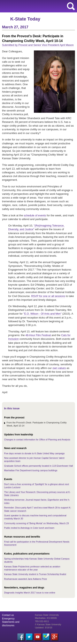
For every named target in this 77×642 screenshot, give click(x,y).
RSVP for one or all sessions (48, 296)
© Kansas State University (48, 624)
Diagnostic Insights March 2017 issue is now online (29, 592)
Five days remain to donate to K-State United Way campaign (34, 453)
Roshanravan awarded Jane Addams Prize (25, 579)
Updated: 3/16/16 (43, 627)
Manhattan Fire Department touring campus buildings (30, 470)
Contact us (8, 615)
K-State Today (25, 19)
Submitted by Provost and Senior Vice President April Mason (38, 45)
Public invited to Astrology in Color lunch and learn (29, 528)
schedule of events (35, 215)
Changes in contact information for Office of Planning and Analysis (37, 439)
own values (59, 368)
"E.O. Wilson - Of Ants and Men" (42, 313)
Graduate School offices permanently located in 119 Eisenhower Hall (38, 466)
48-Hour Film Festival (38, 335)
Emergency (8, 618)
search (71, 6)
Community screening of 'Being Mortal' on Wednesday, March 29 (36, 523)
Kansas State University (37, 6)
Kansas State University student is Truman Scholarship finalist (35, 574)
